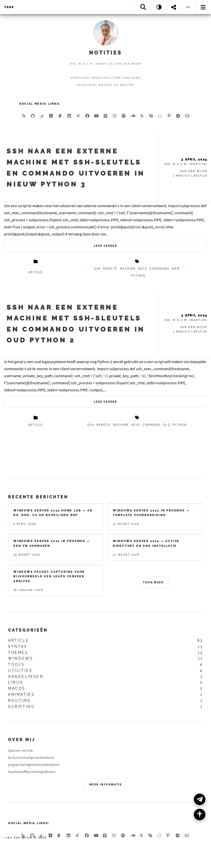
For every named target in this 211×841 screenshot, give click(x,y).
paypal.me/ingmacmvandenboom (34, 764)
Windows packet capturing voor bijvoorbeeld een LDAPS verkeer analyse (49, 576)
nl (189, 7)
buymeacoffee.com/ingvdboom (32, 771)
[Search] (143, 7)
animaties (21, 694)
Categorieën (28, 630)
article (35, 272)
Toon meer (153, 582)
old (166, 424)
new (176, 268)
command (151, 424)
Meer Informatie (105, 784)
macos (16, 688)
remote (110, 268)
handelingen (26, 676)
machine (128, 268)
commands (159, 268)
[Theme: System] (159, 7)
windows (20, 658)
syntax (18, 646)
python (138, 275)
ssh (97, 268)
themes (18, 652)
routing (19, 700)
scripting (21, 706)
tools (16, 664)
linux (15, 682)
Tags (9, 7)
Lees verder (105, 246)
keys (142, 268)
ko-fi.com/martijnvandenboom (31, 757)
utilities (20, 670)
